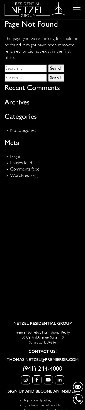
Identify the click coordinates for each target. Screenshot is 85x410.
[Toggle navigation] (76, 9)
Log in (15, 156)
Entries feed (21, 162)
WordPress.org (24, 175)
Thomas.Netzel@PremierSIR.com (43, 359)
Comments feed (24, 168)
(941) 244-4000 (42, 369)
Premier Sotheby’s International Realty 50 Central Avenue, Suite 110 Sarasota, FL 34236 (42, 337)
